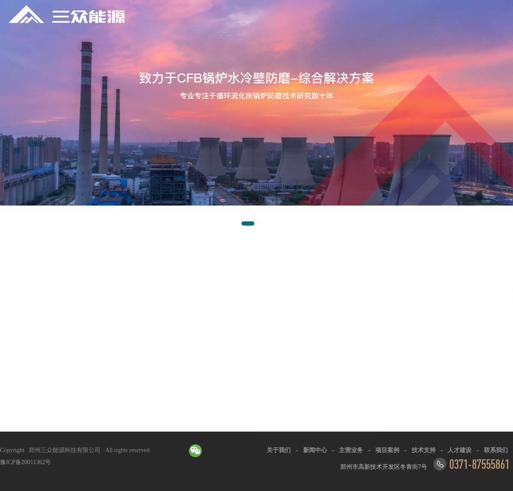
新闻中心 (192, 37)
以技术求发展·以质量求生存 (81, 308)
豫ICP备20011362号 (25, 462)
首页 (116, 37)
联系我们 (398, 37)
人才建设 (357, 37)
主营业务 (233, 37)
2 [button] (263, 229)
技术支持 (315, 37)
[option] (256, 117)
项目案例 (274, 37)
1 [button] (246, 229)
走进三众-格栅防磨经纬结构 (74, 275)
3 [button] (271, 229)
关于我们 (151, 37)
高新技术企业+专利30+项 (78, 288)
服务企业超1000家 (69, 298)
